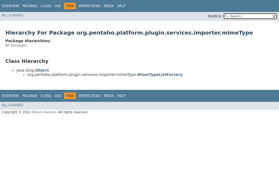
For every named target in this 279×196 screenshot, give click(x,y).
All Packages (16, 45)
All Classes (12, 15)
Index (109, 6)
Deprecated (90, 6)
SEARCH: (215, 16)
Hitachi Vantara (44, 112)
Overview (10, 6)
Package (29, 6)
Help (121, 6)
